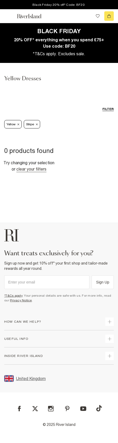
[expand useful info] (109, 339)
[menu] (9, 16)
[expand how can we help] (109, 321)
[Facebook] (19, 408)
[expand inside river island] (109, 356)
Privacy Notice (21, 300)
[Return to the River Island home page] (33, 16)
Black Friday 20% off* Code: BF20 (58, 5)
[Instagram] (50, 408)
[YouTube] (83, 408)
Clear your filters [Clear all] (31, 169)
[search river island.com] (87, 16)
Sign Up (102, 282)
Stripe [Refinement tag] (32, 124)
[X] (35, 408)
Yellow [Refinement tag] (13, 124)
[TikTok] (99, 408)
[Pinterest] (67, 408)
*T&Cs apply (13, 295)
